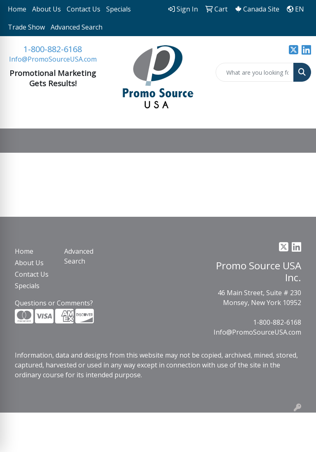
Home (17, 9)
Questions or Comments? (54, 302)
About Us (46, 9)
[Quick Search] (255, 72)
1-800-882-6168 (52, 49)
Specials (118, 9)
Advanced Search (76, 27)
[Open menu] (299, 141)
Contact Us (83, 9)
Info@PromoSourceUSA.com (53, 59)
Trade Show (26, 27)
